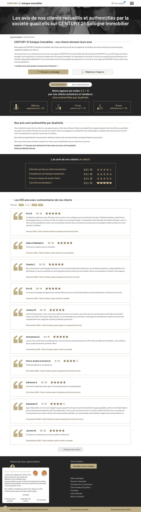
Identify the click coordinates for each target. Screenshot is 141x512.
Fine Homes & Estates (80, 487)
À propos (74, 490)
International (76, 493)
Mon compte (117, 3)
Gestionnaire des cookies (121, 509)
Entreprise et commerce (81, 484)
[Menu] (132, 3)
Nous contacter (77, 496)
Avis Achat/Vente (58, 84)
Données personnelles (79, 509)
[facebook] (12, 467)
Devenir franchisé (78, 481)
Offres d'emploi (77, 478)
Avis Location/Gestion (80, 84)
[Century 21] (24, 3)
